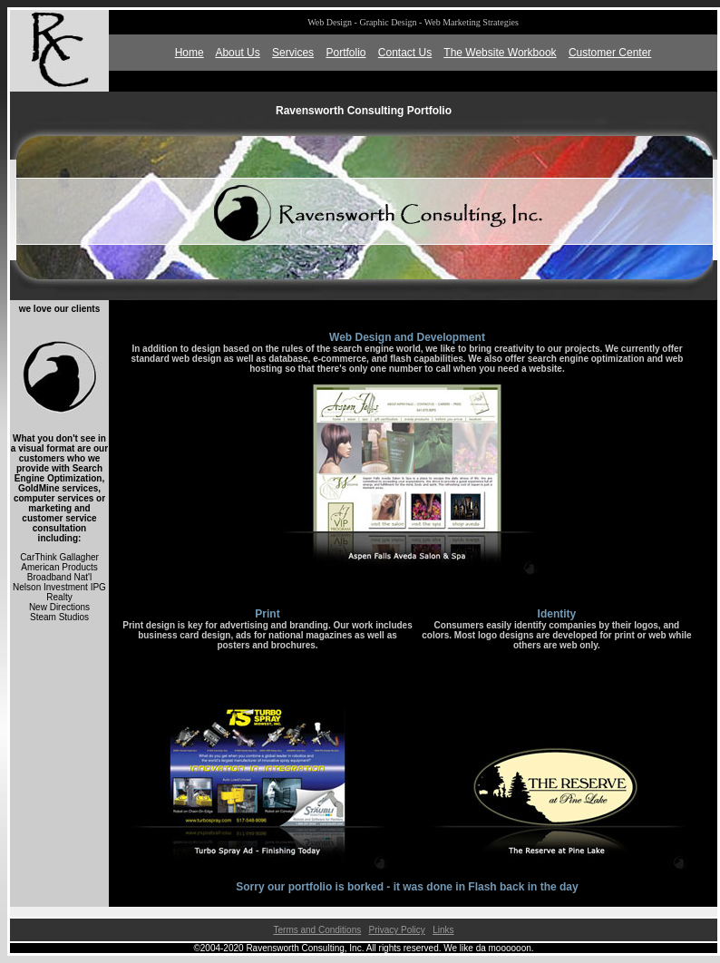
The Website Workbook (499, 52)
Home (189, 52)
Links (443, 930)
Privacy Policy (397, 930)
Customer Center (610, 52)
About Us (237, 52)
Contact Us (405, 52)
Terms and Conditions (317, 930)
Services (293, 52)
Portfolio (345, 52)
